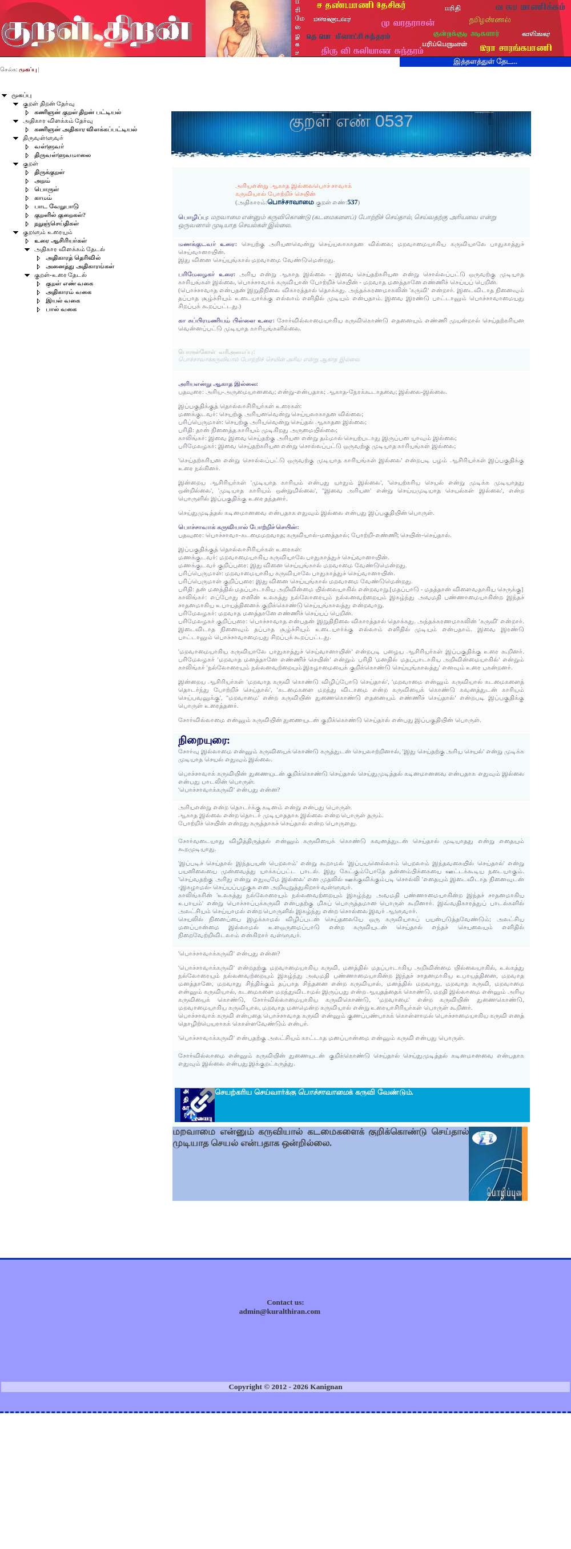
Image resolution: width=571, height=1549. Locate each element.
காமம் (43, 198)
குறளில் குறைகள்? (60, 215)
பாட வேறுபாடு (56, 206)
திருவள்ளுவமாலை (62, 155)
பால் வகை (61, 309)
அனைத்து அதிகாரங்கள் (80, 266)
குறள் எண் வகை (69, 283)
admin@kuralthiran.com (279, 1311)
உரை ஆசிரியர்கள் (60, 240)
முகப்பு (21, 95)
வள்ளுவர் (49, 146)
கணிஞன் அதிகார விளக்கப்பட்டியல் (85, 129)
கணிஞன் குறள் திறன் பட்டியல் (77, 112)
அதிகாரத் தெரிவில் (73, 258)
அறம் (42, 181)
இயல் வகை (63, 300)
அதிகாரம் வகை (68, 292)
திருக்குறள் (49, 172)
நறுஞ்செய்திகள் (56, 223)
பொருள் (46, 189)
